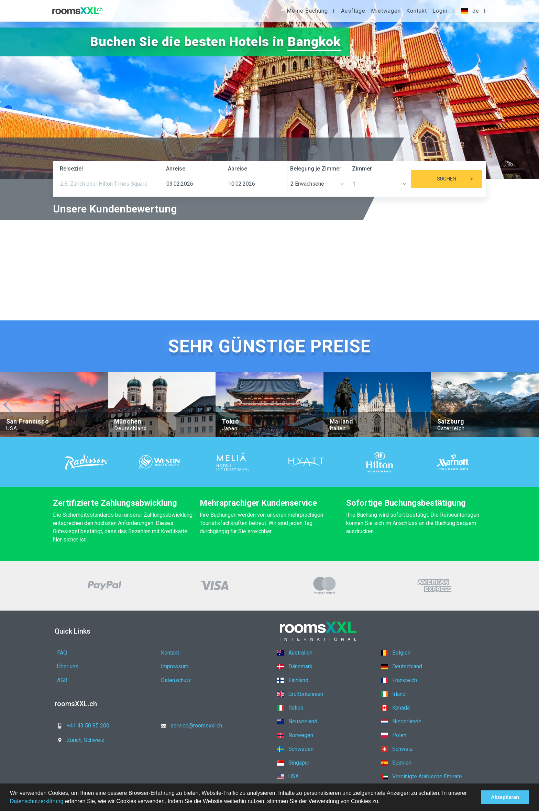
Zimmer (362, 168)
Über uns (67, 666)
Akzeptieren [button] (505, 797)
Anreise (175, 168)
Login (440, 11)
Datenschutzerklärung (37, 801)
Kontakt (416, 11)
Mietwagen (386, 11)
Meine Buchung (307, 11)
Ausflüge (353, 11)
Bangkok (313, 41)
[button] (382, 802)
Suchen (459, 179)
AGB (62, 680)
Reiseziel (71, 168)
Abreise (237, 168)
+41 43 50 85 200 (81, 725)
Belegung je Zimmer (315, 168)
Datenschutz (176, 680)
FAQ (62, 652)
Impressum (174, 666)
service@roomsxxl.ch (189, 725)
